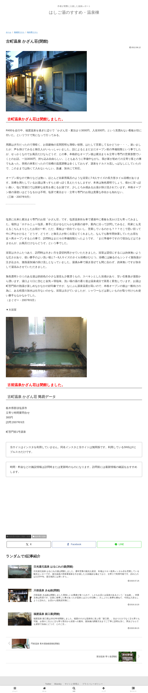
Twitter (48, 684)
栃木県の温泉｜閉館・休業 (18, 536)
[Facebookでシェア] (74, 544)
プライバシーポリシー (92, 684)
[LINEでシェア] (119, 544)
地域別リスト (19, 32)
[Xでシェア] (29, 544)
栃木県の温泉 (39, 536)
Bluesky (58, 684)
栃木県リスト (32, 32)
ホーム (8, 32)
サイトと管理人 (72, 684)
